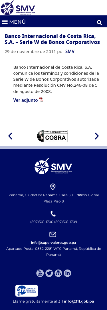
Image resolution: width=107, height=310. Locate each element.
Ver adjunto (25, 100)
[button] (13, 21)
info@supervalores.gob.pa (53, 242)
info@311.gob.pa (79, 301)
